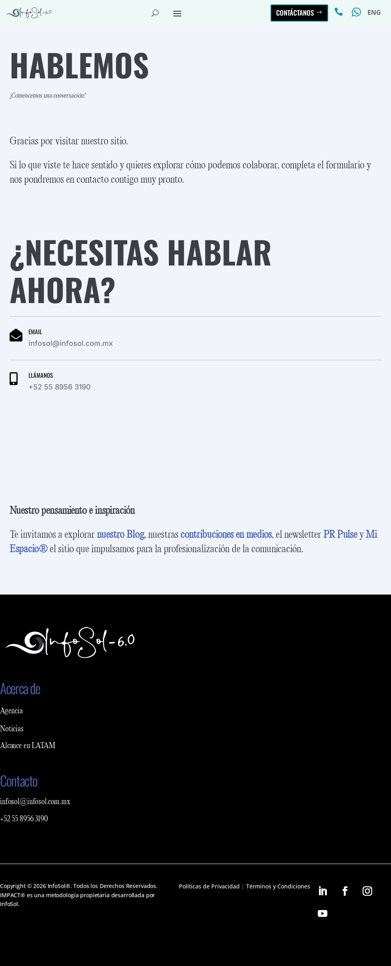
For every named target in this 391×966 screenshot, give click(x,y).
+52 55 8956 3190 (24, 819)
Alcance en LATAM (28, 746)
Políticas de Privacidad (209, 886)
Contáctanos (295, 13)
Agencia (11, 711)
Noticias (12, 729)
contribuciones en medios (226, 535)
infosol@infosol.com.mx (35, 802)
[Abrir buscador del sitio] (155, 12)
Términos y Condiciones (278, 886)
